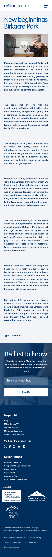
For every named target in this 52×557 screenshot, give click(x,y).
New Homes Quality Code (15, 479)
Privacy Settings (11, 547)
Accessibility (35, 537)
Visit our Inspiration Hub (17, 441)
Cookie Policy (32, 542)
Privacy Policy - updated (15, 537)
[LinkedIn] (23, 447)
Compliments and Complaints (17, 466)
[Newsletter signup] (26, 381)
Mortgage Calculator (13, 431)
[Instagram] (14, 447)
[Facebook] (10, 447)
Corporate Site (10, 476)
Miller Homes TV (11, 424)
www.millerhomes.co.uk (17, 320)
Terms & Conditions (12, 542)
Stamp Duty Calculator (14, 434)
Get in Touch (9, 472)
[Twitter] (5, 447)
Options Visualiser (12, 427)
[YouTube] (19, 447)
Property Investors (12, 462)
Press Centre (10, 469)
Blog (6, 420)
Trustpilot (6, 487)
